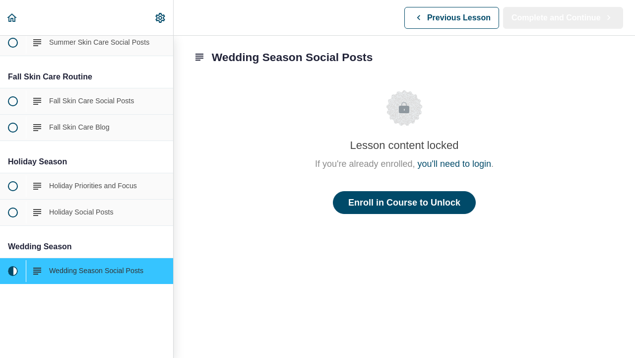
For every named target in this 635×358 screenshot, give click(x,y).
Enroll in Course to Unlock (404, 203)
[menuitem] (160, 17)
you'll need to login (455, 164)
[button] (12, 17)
